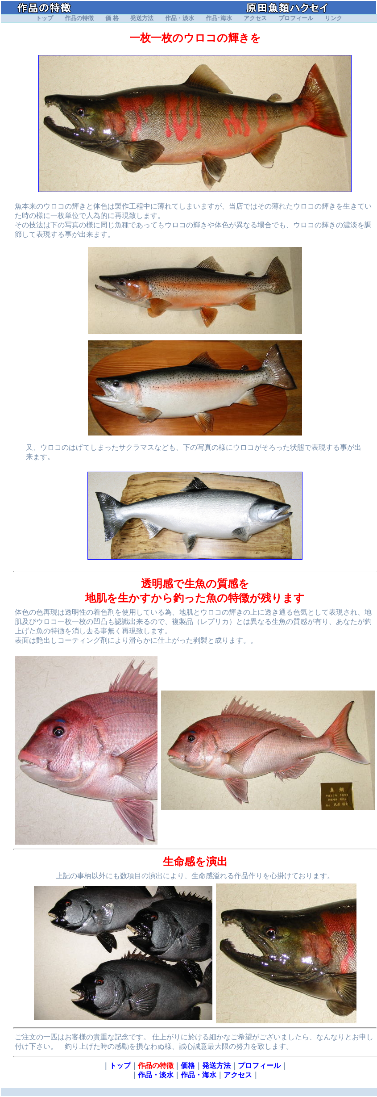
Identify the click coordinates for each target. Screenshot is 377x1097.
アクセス (255, 18)
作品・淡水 (179, 18)
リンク (333, 18)
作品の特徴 (79, 18)
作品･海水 (219, 18)
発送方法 (141, 18)
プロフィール (295, 18)
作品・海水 (198, 1075)
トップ (44, 18)
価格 (188, 1065)
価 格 (111, 18)
